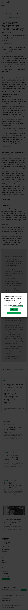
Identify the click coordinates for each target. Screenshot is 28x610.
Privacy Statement (17, 305)
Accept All (14, 309)
